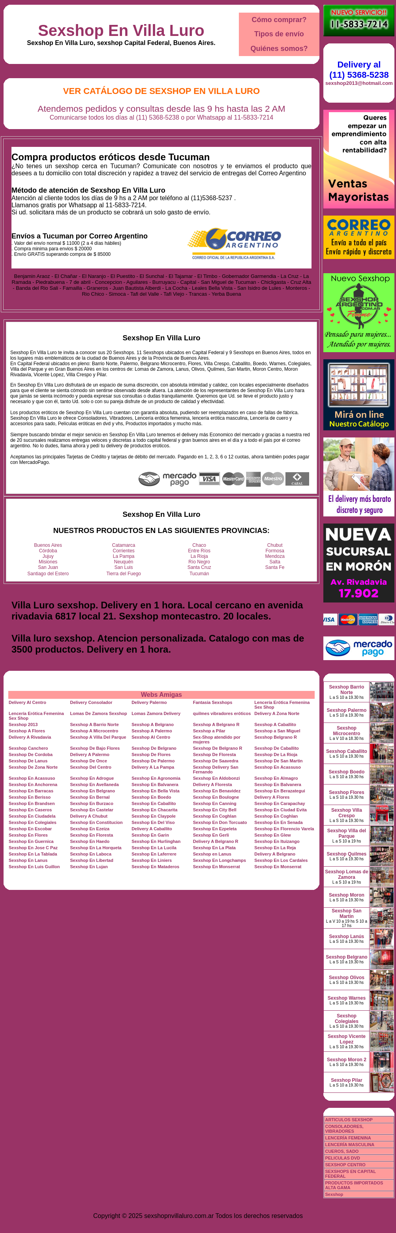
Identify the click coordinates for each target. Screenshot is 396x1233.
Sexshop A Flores (27, 730)
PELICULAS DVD (342, 1158)
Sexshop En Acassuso (277, 767)
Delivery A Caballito (151, 828)
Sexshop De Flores (151, 754)
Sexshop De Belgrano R (217, 748)
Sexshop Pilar (346, 1080)
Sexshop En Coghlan (214, 816)
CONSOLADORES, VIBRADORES (344, 1129)
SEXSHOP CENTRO (345, 1164)
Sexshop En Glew (272, 835)
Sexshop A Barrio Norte (94, 724)
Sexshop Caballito (346, 751)
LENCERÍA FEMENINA (348, 1137)
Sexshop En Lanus (28, 860)
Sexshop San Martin (346, 913)
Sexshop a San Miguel (277, 730)
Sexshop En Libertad (91, 860)
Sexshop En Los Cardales (281, 860)
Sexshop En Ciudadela (32, 816)
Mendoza (275, 556)
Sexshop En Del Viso (153, 822)
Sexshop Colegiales (346, 1018)
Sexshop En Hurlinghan (155, 841)
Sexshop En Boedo (151, 797)
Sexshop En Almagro (276, 778)
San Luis (123, 567)
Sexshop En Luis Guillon (34, 866)
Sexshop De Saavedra (215, 760)
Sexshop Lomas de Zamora (346, 874)
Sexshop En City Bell (214, 809)
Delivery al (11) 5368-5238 (358, 70)
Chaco (199, 545)
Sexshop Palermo (347, 710)
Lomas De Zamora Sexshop (98, 713)
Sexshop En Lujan (89, 866)
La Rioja (199, 556)
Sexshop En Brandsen (32, 803)
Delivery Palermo (149, 702)
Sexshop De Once (88, 760)
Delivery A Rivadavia (30, 737)
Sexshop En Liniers (151, 860)
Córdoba (48, 551)
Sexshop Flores (346, 792)
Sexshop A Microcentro (94, 730)
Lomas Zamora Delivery (155, 713)
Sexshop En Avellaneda (94, 784)
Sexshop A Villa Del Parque (98, 737)
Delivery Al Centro (27, 702)
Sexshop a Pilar (209, 730)
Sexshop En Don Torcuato (220, 822)
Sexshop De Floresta (214, 754)
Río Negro (199, 562)
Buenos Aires (48, 545)
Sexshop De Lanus (28, 760)
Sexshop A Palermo (151, 730)
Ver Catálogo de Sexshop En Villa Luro (161, 91)
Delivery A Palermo (89, 754)
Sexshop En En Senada (278, 822)
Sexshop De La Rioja (275, 754)
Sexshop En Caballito (153, 803)
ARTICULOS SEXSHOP (348, 1119)
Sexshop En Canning (214, 803)
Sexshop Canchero (28, 748)
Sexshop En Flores (28, 835)
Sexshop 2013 (23, 724)
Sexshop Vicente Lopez (347, 1039)
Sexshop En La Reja (275, 847)
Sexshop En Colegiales (32, 822)
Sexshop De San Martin (278, 760)
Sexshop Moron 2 (346, 1059)
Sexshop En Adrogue (92, 778)
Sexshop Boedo (347, 772)
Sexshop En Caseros (30, 809)
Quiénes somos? (279, 49)
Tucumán (199, 573)
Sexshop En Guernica (31, 841)
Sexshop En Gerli (211, 835)
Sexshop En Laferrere (153, 854)
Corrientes (124, 551)
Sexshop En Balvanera (154, 784)
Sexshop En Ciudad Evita (280, 809)
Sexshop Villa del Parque (346, 833)
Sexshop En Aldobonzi (216, 778)
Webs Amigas (161, 694)
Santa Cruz (199, 567)
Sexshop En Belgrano (92, 790)
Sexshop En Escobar (30, 828)
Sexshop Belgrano (346, 957)
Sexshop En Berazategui (279, 790)
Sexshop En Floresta (91, 835)
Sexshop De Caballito (276, 748)
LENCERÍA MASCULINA (349, 1144)
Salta (275, 562)
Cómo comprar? (278, 20)
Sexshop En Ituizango (276, 841)
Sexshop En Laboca (91, 854)
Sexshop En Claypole (153, 816)
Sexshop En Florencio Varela (284, 828)
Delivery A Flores (271, 797)
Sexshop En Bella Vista (155, 790)
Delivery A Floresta (212, 784)
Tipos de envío (279, 34)
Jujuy (48, 556)
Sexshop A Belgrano (152, 724)
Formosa (275, 551)
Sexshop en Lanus (212, 854)
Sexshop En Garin (150, 835)
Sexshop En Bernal (90, 797)
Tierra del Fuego (123, 573)
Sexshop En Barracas (31, 790)
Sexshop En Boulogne (216, 797)
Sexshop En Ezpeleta (215, 828)
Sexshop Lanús (346, 936)
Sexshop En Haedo (90, 841)
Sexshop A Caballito (275, 724)
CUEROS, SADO (341, 1151)
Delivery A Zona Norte (276, 713)
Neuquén (123, 562)
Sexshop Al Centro (150, 737)
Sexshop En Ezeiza (90, 828)
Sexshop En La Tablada (33, 854)
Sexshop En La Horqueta (96, 847)
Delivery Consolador (91, 702)
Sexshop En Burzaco (91, 803)
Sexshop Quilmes (347, 854)
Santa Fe (275, 567)
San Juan (48, 567)
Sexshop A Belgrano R (216, 724)
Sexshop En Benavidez (216, 790)
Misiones (48, 562)
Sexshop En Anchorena (33, 784)
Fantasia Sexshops (213, 702)
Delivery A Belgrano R (215, 841)
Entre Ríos (199, 551)
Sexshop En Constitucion (96, 822)
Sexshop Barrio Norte (346, 689)
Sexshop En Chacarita (154, 809)
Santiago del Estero (48, 573)
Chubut (275, 545)
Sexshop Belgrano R (275, 737)
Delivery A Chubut (89, 816)
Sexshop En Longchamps (219, 860)
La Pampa (124, 556)
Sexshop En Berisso (30, 797)
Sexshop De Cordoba (31, 754)
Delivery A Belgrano (274, 854)
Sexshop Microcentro (346, 730)
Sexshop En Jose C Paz (33, 847)
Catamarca (123, 545)
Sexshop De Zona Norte (33, 767)
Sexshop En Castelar (91, 809)
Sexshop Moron (346, 895)
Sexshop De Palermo (153, 760)
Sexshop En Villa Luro (121, 30)
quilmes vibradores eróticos (222, 713)
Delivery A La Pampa (152, 767)
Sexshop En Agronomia (155, 778)
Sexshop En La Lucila (153, 847)
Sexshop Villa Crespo (346, 812)
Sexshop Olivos (346, 977)
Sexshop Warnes (347, 998)
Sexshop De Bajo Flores (95, 748)
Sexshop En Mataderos (155, 866)
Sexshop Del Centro (91, 767)
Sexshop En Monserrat (216, 866)
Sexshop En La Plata (214, 847)
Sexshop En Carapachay (279, 803)
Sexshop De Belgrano (153, 748)
